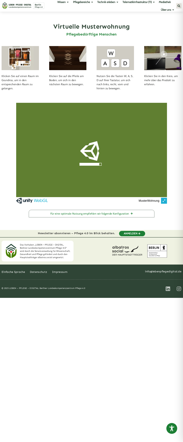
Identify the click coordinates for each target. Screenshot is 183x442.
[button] (179, 5)
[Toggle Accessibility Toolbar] (172, 428)
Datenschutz (38, 269)
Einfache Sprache (13, 269)
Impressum (59, 269)
